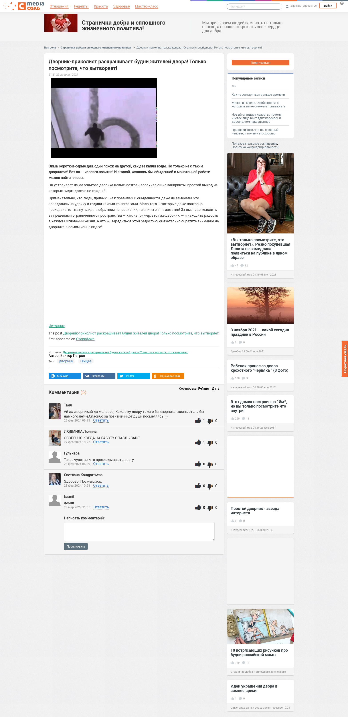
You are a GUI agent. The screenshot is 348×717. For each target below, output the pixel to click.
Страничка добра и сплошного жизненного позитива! (124, 25)
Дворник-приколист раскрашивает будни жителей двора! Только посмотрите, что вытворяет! (199, 47)
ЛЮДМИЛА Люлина (80, 431)
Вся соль (50, 47)
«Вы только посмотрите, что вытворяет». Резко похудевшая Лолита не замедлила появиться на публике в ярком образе (260, 248)
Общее (85, 361)
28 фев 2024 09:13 (77, 420)
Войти (328, 6)
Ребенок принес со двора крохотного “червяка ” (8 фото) (259, 367)
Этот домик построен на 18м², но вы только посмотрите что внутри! (259, 406)
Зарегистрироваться (304, 6)
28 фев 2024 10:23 (77, 485)
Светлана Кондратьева (83, 474)
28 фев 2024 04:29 (77, 464)
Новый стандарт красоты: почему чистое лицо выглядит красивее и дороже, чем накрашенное (256, 118)
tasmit (69, 496)
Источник (57, 325)
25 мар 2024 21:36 (77, 507)
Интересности (239, 530)
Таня (68, 405)
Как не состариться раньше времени (258, 94)
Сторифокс (85, 338)
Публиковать (76, 546)
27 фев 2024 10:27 (77, 442)
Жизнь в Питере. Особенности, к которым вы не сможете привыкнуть (258, 104)
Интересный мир (241, 274)
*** (234, 86)
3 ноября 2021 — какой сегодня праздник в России (260, 332)
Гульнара (71, 453)
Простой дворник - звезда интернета (255, 510)
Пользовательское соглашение (254, 143)
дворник (66, 361)
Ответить (101, 420)
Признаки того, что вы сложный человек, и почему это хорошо (255, 131)
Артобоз (236, 351)
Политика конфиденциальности (255, 147)
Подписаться (260, 62)
